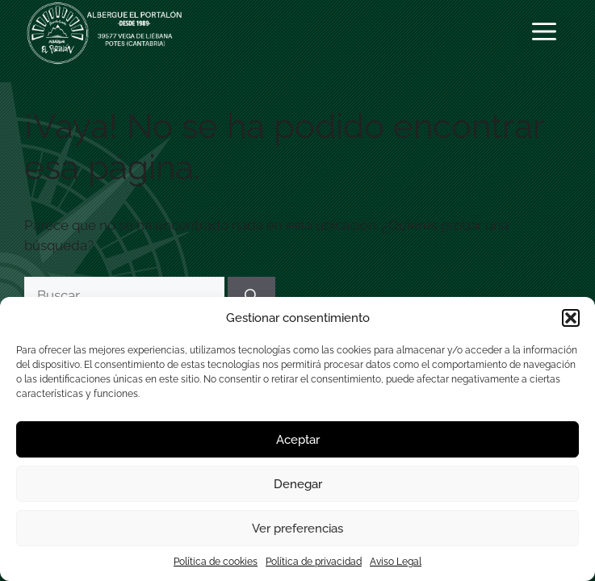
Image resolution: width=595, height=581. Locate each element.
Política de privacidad (314, 561)
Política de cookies (216, 561)
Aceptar (298, 440)
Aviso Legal (395, 561)
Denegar (298, 484)
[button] (571, 318)
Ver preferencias (297, 528)
